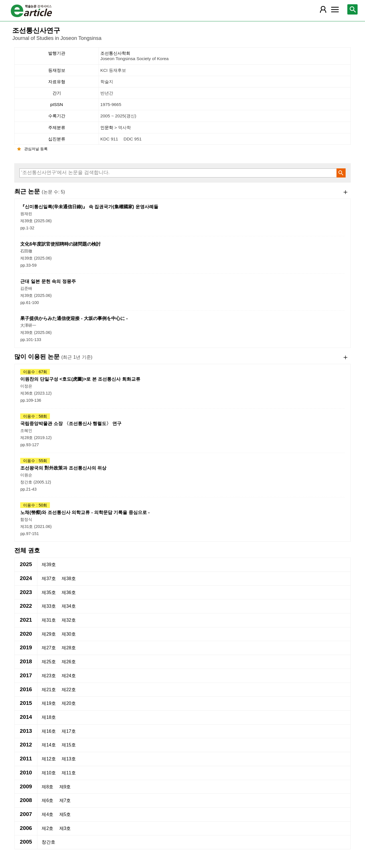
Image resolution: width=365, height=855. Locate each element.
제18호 (49, 717)
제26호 (69, 661)
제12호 (49, 758)
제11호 (69, 772)
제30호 (69, 634)
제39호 (49, 564)
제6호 (47, 800)
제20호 (69, 703)
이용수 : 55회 (35, 460)
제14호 (49, 744)
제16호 (49, 731)
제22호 (69, 689)
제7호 (65, 800)
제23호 (49, 675)
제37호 (49, 578)
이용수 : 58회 (35, 416)
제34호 (69, 606)
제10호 (49, 772)
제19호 (49, 703)
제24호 (69, 675)
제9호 (65, 786)
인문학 (107, 127)
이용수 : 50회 (35, 505)
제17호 (69, 731)
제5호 (65, 814)
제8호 (47, 786)
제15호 (69, 744)
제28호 (69, 647)
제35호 (49, 592)
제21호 (49, 689)
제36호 (69, 592)
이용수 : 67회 (35, 372)
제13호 (69, 758)
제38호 (69, 578)
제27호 (49, 647)
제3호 (65, 828)
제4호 (47, 814)
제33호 (49, 606)
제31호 (49, 620)
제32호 (69, 620)
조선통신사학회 (225, 56)
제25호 (49, 661)
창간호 (48, 842)
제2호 (47, 828)
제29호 (49, 634)
